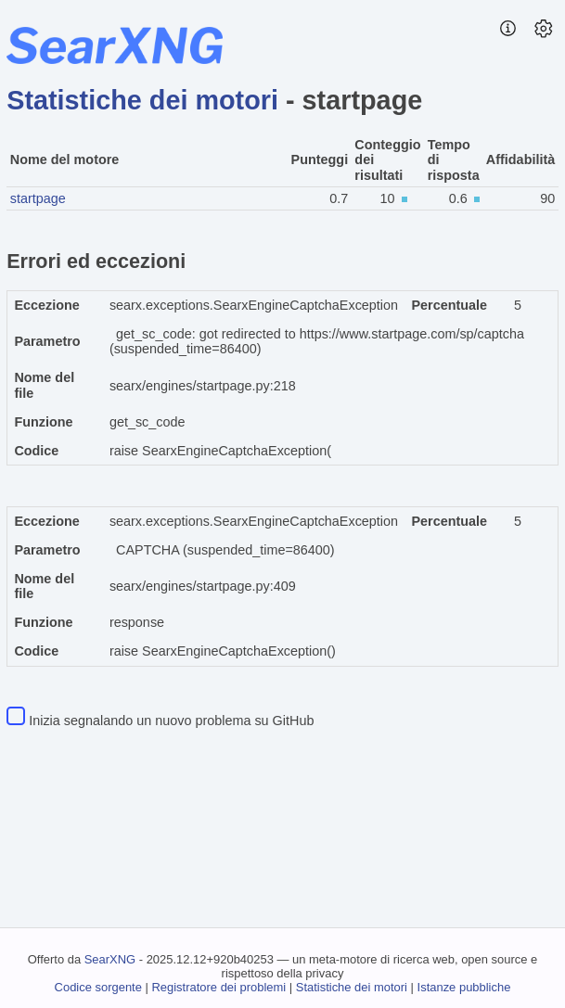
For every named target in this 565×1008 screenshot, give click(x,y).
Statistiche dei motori (142, 100)
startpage (38, 198)
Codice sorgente (98, 987)
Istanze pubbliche (464, 987)
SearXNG (109, 959)
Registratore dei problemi (218, 987)
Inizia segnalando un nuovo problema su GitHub (171, 720)
